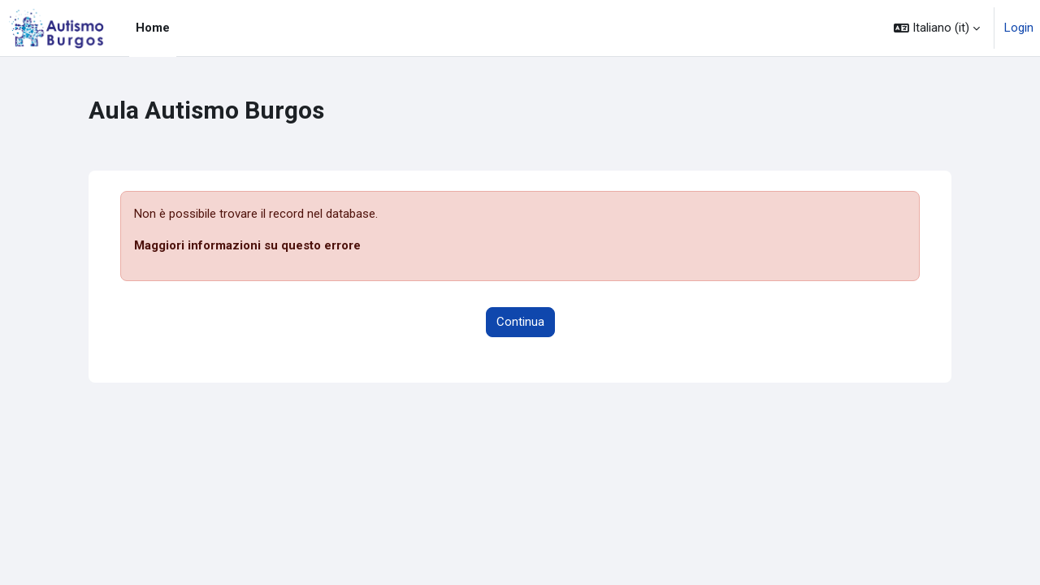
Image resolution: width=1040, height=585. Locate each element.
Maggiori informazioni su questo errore (247, 245)
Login (1019, 27)
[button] (936, 28)
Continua (520, 321)
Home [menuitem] (153, 27)
